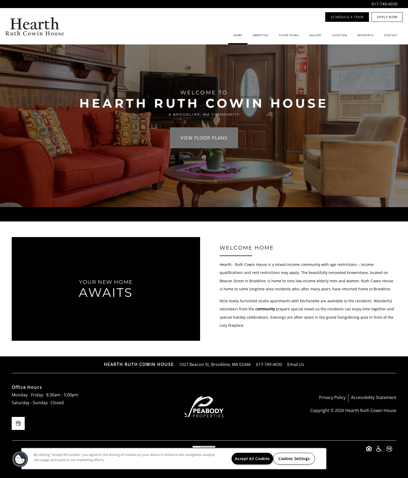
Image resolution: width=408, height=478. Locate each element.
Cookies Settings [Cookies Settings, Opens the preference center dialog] (294, 458)
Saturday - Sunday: (30, 402)
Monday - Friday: (28, 395)
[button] (347, 17)
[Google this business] (204, 157)
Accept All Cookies (252, 458)
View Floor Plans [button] (204, 138)
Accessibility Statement (373, 397)
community (265, 308)
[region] (174, 459)
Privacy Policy (332, 397)
